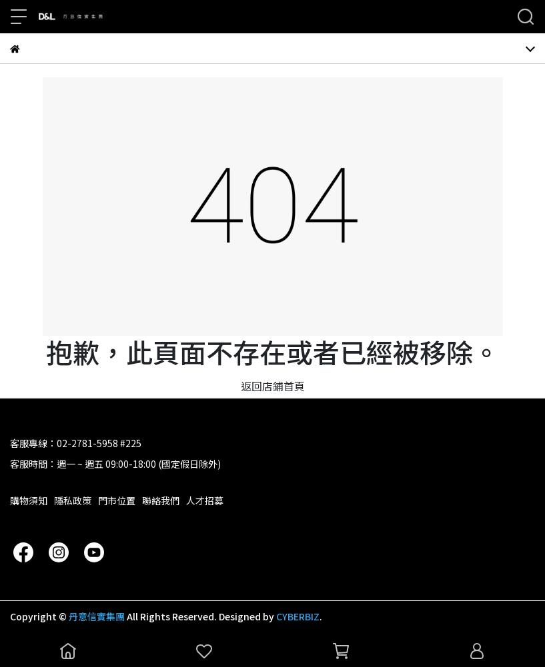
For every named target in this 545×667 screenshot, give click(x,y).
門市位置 (116, 500)
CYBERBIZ (298, 616)
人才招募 (204, 500)
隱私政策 (72, 500)
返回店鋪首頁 (273, 386)
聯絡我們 (160, 500)
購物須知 (28, 500)
